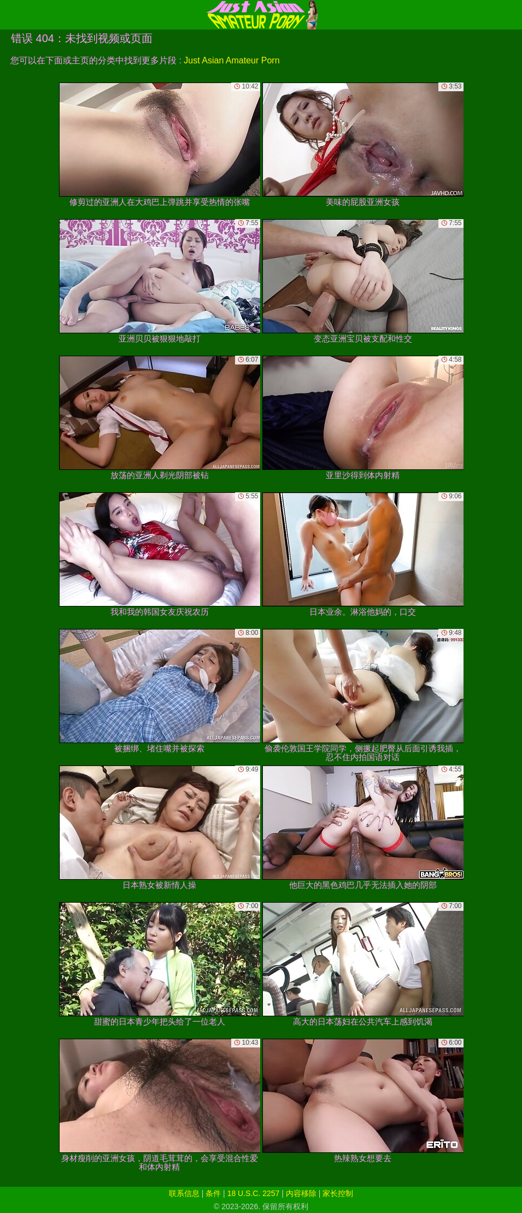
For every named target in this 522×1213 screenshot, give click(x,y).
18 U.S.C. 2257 (253, 1193)
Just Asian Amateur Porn (231, 60)
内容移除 (301, 1193)
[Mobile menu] (10, 14)
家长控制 (337, 1193)
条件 (213, 1193)
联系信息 (184, 1193)
